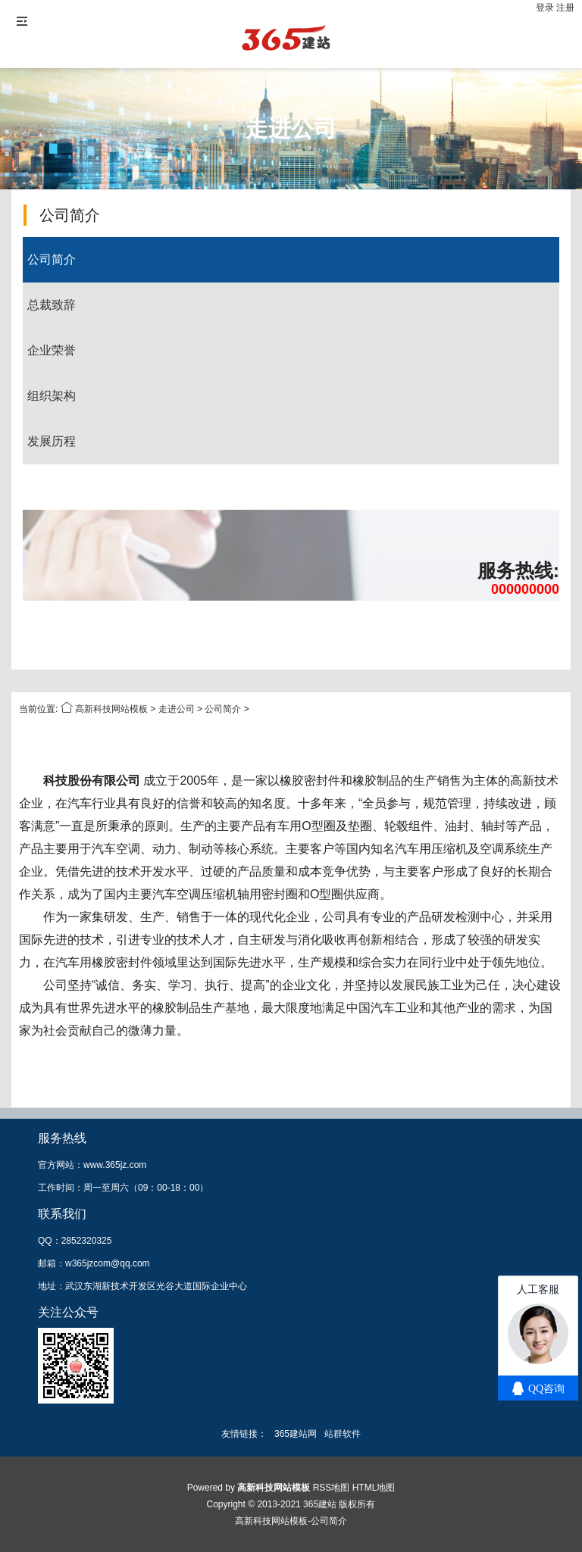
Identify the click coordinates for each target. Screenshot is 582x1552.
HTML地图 (374, 1487)
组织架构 (51, 395)
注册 (565, 7)
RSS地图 (331, 1487)
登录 (546, 7)
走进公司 (176, 709)
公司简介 (51, 259)
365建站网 (295, 1434)
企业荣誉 (51, 350)
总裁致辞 (51, 304)
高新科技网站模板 (111, 709)
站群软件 (342, 1434)
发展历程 (51, 441)
